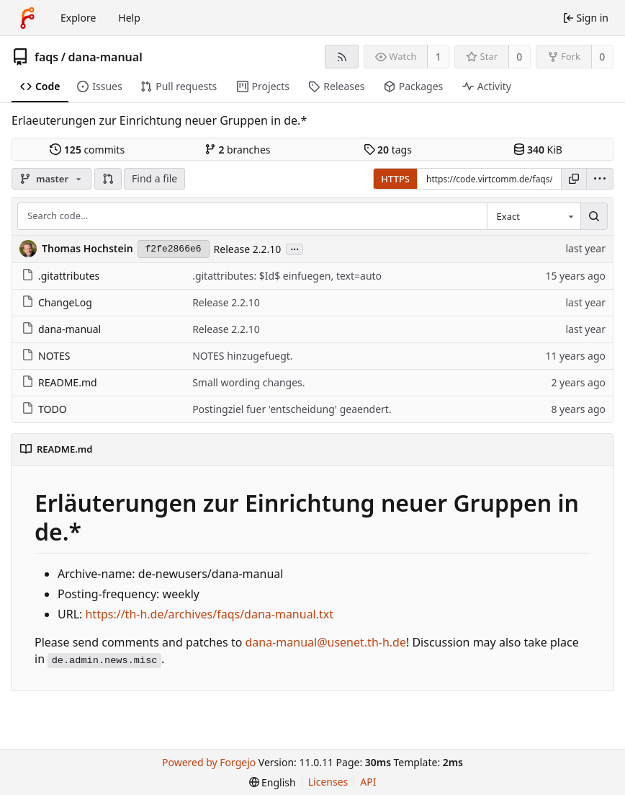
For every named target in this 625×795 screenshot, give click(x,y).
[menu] (599, 179)
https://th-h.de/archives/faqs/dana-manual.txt (209, 614)
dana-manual (105, 57)
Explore (78, 18)
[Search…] (594, 216)
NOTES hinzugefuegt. (242, 356)
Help (129, 18)
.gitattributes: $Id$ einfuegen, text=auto (287, 276)
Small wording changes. (248, 382)
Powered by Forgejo (209, 762)
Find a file (154, 178)
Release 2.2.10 (248, 249)
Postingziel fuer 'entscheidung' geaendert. (292, 409)
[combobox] (533, 216)
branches (237, 149)
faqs (46, 57)
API (368, 782)
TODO (44, 409)
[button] (108, 179)
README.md (59, 382)
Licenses (328, 782)
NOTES (46, 356)
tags (388, 149)
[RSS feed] (342, 56)
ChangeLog (57, 302)
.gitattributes (60, 276)
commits (87, 149)
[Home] (27, 18)
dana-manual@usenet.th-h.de (326, 642)
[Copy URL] (574, 179)
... (294, 248)
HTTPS (395, 178)
